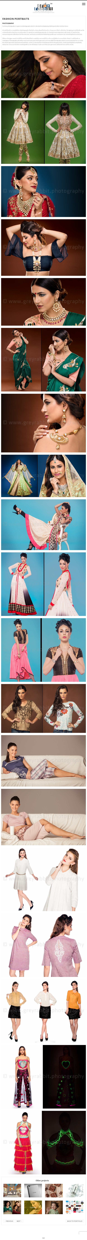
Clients (75, 1207)
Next (19, 1221)
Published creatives (75, 1190)
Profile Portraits (12, 1207)
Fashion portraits (33, 1207)
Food (54, 1190)
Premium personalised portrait (54, 1207)
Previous (9, 1221)
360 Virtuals (12, 1190)
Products (33, 1190)
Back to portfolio (74, 1221)
